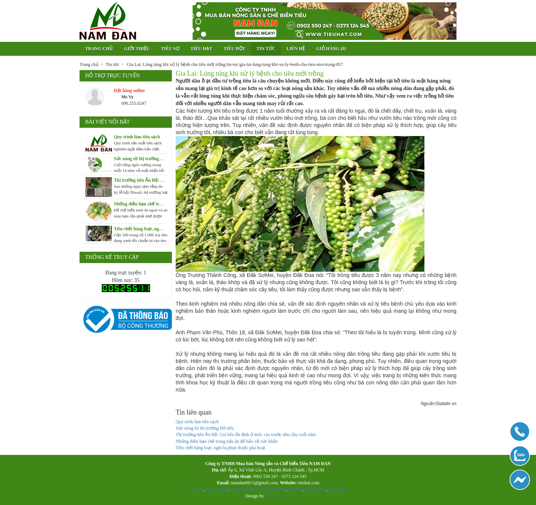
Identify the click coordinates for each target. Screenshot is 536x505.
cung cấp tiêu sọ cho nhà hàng (258, 489)
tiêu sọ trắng (216, 489)
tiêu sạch (336, 489)
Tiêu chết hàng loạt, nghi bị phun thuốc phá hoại (220, 447)
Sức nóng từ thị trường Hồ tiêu (205, 428)
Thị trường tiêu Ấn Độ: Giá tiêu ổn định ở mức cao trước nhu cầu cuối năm (246, 434)
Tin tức (266, 48)
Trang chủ (99, 48)
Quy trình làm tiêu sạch (197, 421)
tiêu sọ (197, 489)
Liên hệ (295, 48)
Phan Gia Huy (278, 496)
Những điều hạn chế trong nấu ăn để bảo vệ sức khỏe (226, 441)
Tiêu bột (234, 48)
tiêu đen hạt (316, 489)
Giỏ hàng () (331, 48)
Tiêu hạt (202, 48)
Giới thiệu (137, 48)
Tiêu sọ (170, 48)
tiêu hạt (295, 489)
